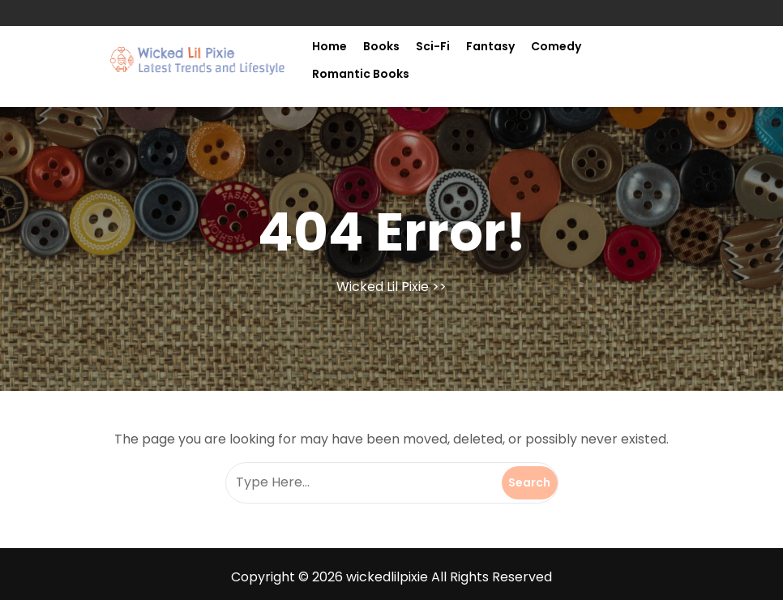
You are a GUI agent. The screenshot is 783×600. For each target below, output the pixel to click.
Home (329, 46)
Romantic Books (360, 74)
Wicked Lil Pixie (382, 286)
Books (381, 46)
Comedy (556, 46)
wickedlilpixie (387, 577)
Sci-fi (433, 46)
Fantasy (490, 46)
